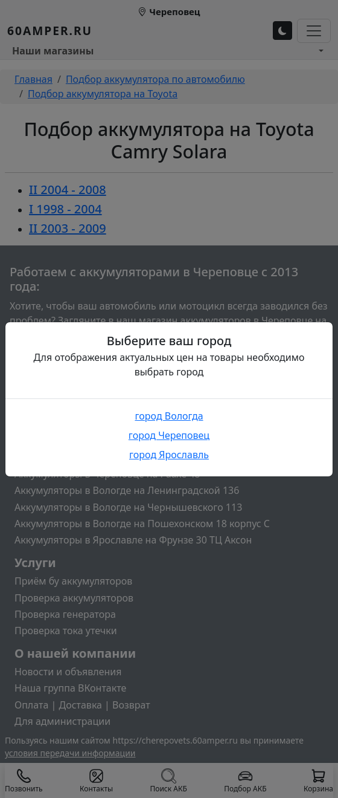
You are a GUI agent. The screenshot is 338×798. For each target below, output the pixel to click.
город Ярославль (169, 454)
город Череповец (169, 435)
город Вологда (169, 416)
